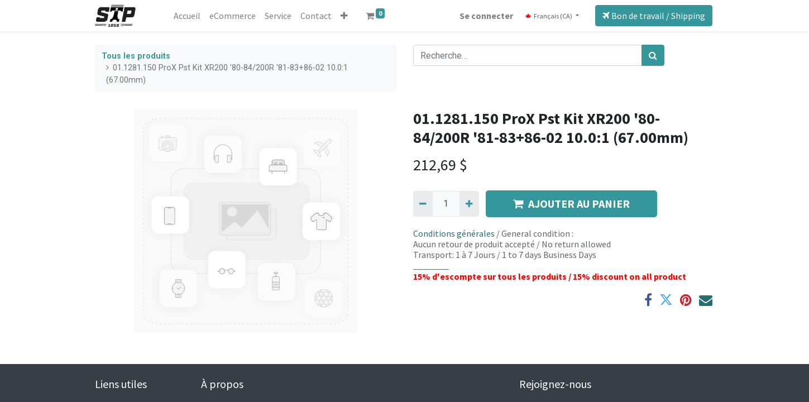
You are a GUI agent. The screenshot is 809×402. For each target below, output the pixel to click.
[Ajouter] (469, 204)
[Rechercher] (653, 55)
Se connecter (486, 15)
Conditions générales (454, 233)
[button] (344, 15)
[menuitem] (187, 15)
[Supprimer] (423, 204)
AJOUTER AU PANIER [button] (571, 203)
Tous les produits (136, 56)
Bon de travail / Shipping (653, 15)
